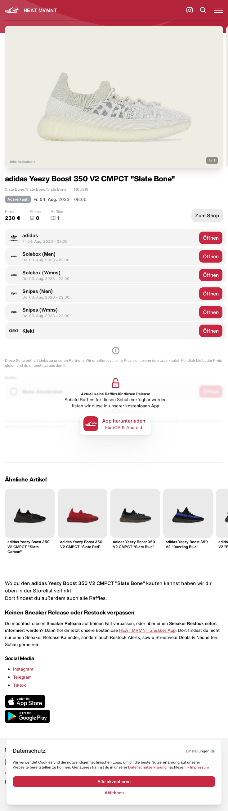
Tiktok (19, 685)
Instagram (23, 669)
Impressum (199, 767)
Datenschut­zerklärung (147, 767)
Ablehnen (114, 793)
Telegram (22, 677)
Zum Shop (207, 215)
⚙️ (200, 751)
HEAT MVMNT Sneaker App (147, 630)
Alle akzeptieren (114, 781)
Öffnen (211, 237)
